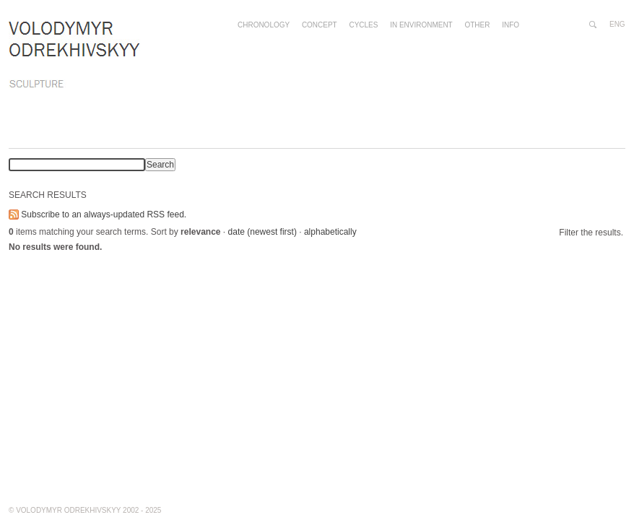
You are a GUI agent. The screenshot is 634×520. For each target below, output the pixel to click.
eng (617, 24)
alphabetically (330, 232)
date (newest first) (262, 232)
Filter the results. (591, 233)
